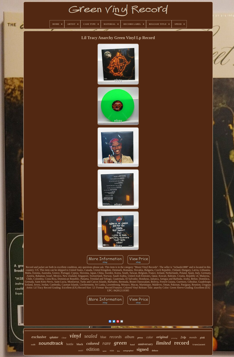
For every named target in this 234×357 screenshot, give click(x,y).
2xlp (183, 337)
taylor (105, 351)
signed (142, 349)
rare (107, 343)
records (116, 337)
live (118, 351)
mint (112, 350)
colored (92, 343)
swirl (80, 350)
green (120, 343)
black (80, 344)
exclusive (39, 337)
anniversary (145, 344)
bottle (69, 344)
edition (92, 349)
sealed (90, 336)
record (181, 343)
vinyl (75, 336)
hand (132, 344)
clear (64, 337)
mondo (193, 337)
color (149, 337)
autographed (128, 351)
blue (103, 337)
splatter (53, 337)
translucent (198, 345)
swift (33, 344)
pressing (174, 338)
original (162, 337)
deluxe (155, 350)
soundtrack (51, 343)
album (129, 337)
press (140, 337)
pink (202, 337)
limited (163, 343)
